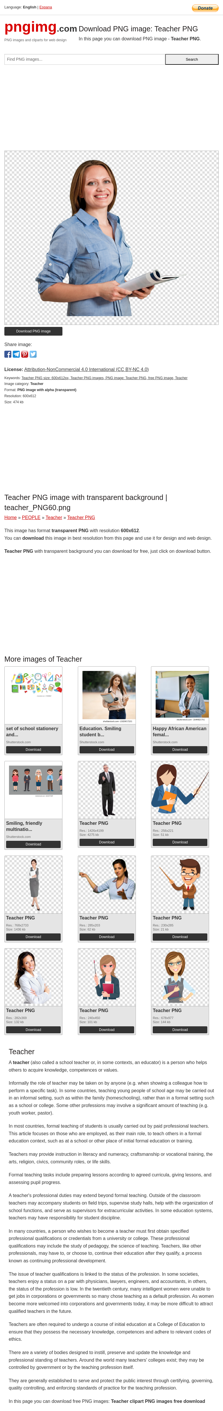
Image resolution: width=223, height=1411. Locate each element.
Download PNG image (33, 331)
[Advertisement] (111, 110)
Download (33, 750)
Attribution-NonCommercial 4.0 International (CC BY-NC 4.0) (86, 369)
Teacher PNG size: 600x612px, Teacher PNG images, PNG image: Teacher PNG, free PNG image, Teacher (104, 378)
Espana (45, 7)
